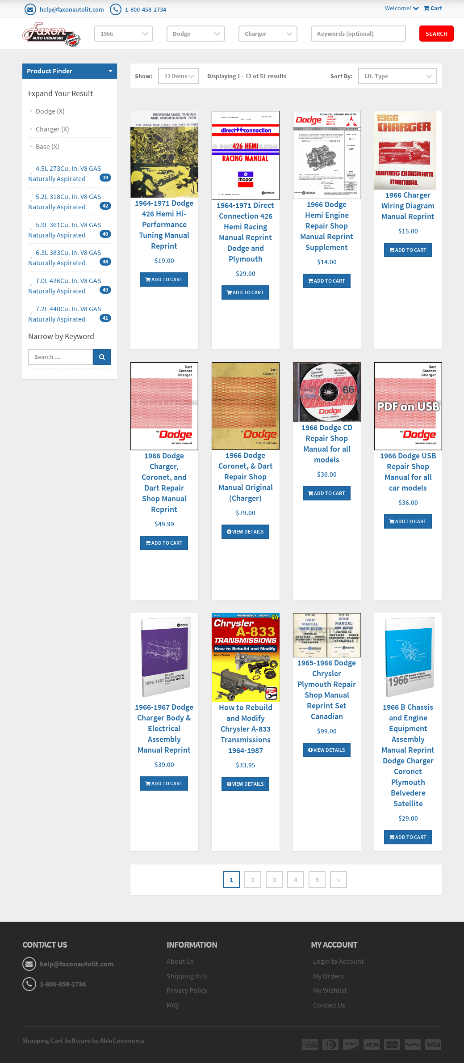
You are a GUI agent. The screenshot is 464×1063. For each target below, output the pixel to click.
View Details (245, 531)
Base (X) (47, 146)
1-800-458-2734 (145, 9)
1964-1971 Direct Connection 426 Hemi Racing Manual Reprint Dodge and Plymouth (245, 232)
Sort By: (341, 76)
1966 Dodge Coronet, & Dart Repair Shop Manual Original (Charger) (245, 476)
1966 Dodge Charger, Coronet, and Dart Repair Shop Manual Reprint (164, 482)
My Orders (328, 975)
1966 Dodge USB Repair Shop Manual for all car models (408, 471)
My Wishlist (330, 990)
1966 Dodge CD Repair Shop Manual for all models (326, 443)
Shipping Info (187, 975)
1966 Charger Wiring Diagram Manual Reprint (408, 205)
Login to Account (338, 961)
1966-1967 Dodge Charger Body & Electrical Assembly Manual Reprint (164, 728)
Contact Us (329, 1004)
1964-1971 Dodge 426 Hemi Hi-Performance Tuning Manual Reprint (164, 224)
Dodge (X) (50, 110)
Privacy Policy (187, 990)
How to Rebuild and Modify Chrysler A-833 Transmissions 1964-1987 (245, 728)
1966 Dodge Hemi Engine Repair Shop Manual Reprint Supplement (326, 225)
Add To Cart (164, 279)
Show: (143, 76)
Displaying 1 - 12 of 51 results (246, 76)
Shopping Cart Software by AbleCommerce (83, 1040)
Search (436, 34)
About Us (180, 961)
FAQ (173, 1004)
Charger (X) (52, 128)
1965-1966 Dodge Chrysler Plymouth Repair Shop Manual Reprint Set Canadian (326, 689)
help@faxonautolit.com (72, 9)
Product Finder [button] (49, 70)
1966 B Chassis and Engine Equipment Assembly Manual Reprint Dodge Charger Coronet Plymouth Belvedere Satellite (408, 755)
